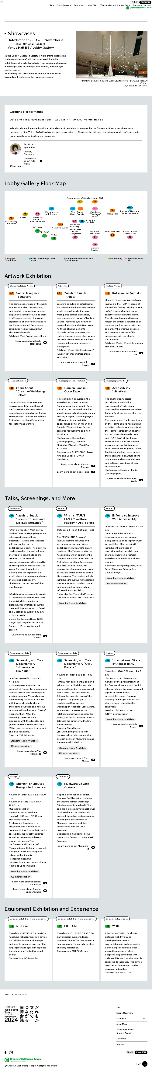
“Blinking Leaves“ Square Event (111, 11)
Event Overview (60, 11)
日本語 (130, 6)
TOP (138, 1064)
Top (48, 11)
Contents (74, 11)
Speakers (133, 11)
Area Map (88, 11)
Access (143, 11)
